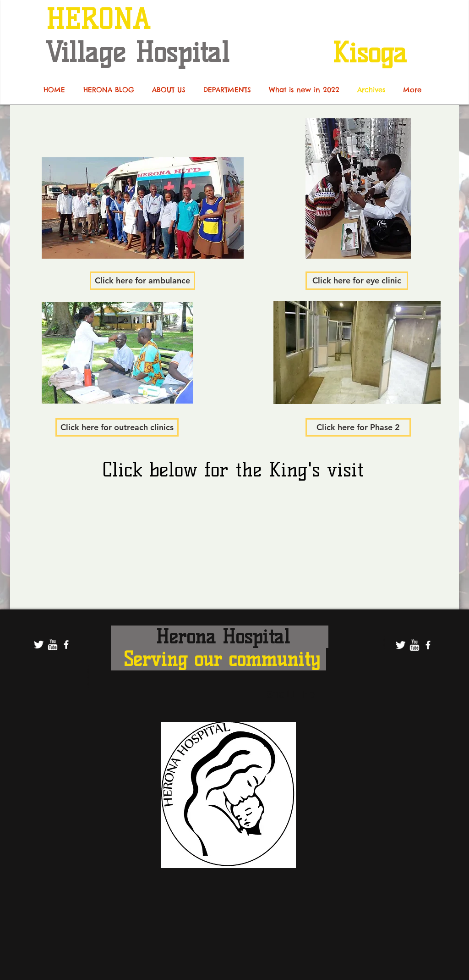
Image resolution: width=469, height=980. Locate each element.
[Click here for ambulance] (142, 280)
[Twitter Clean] (38, 644)
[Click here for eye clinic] (356, 280)
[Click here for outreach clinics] (117, 427)
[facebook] (66, 644)
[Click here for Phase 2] (358, 427)
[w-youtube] (52, 644)
